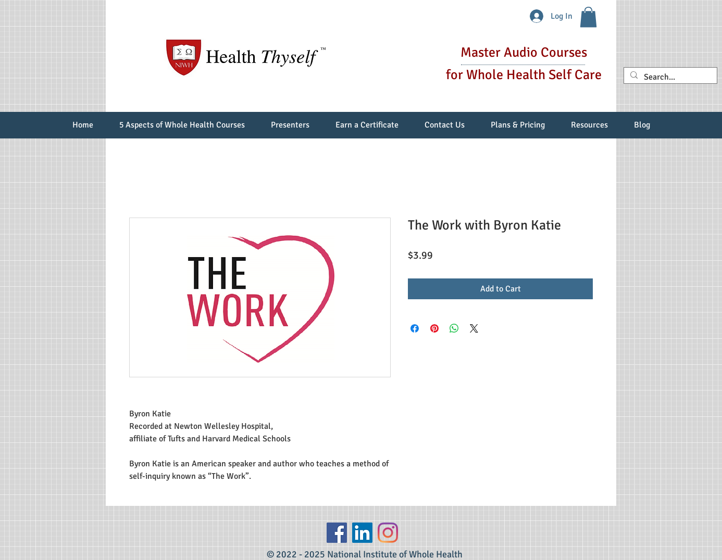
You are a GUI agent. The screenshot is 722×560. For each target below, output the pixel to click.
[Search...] (669, 77)
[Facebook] (337, 533)
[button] (588, 17)
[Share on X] (474, 328)
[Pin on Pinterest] (434, 328)
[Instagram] (388, 533)
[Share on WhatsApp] (454, 328)
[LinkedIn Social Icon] (362, 533)
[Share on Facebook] (414, 328)
